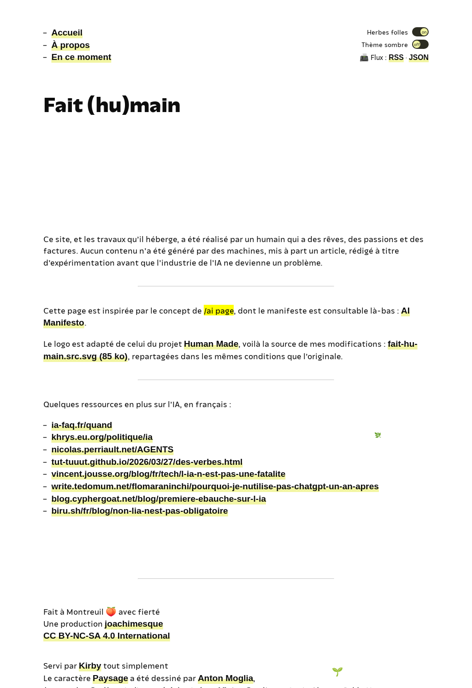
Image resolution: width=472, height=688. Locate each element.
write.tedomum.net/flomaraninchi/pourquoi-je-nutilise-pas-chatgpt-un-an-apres (214, 486)
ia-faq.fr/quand (81, 425)
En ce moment (81, 57)
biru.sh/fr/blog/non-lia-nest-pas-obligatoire (139, 511)
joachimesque (134, 624)
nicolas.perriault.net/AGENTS (112, 449)
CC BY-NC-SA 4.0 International (106, 636)
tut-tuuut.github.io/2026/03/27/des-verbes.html (146, 462)
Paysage (110, 678)
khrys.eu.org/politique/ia (102, 437)
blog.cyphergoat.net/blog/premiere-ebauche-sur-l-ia (158, 499)
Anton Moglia (225, 678)
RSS (396, 57)
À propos (70, 45)
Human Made (211, 344)
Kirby (90, 665)
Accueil (67, 32)
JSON (419, 57)
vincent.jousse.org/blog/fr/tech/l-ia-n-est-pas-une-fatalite (168, 474)
